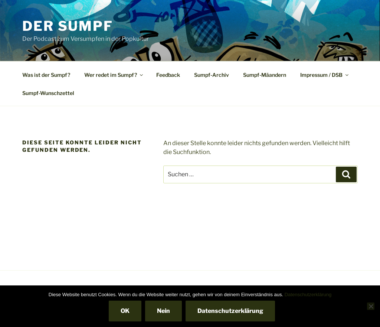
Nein (163, 310)
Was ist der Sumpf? (46, 75)
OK (125, 310)
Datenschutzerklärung (308, 294)
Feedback (168, 75)
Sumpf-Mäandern (264, 75)
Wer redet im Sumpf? (114, 75)
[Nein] (370, 306)
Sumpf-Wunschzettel (48, 93)
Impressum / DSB (325, 75)
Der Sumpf (67, 26)
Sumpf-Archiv (211, 75)
